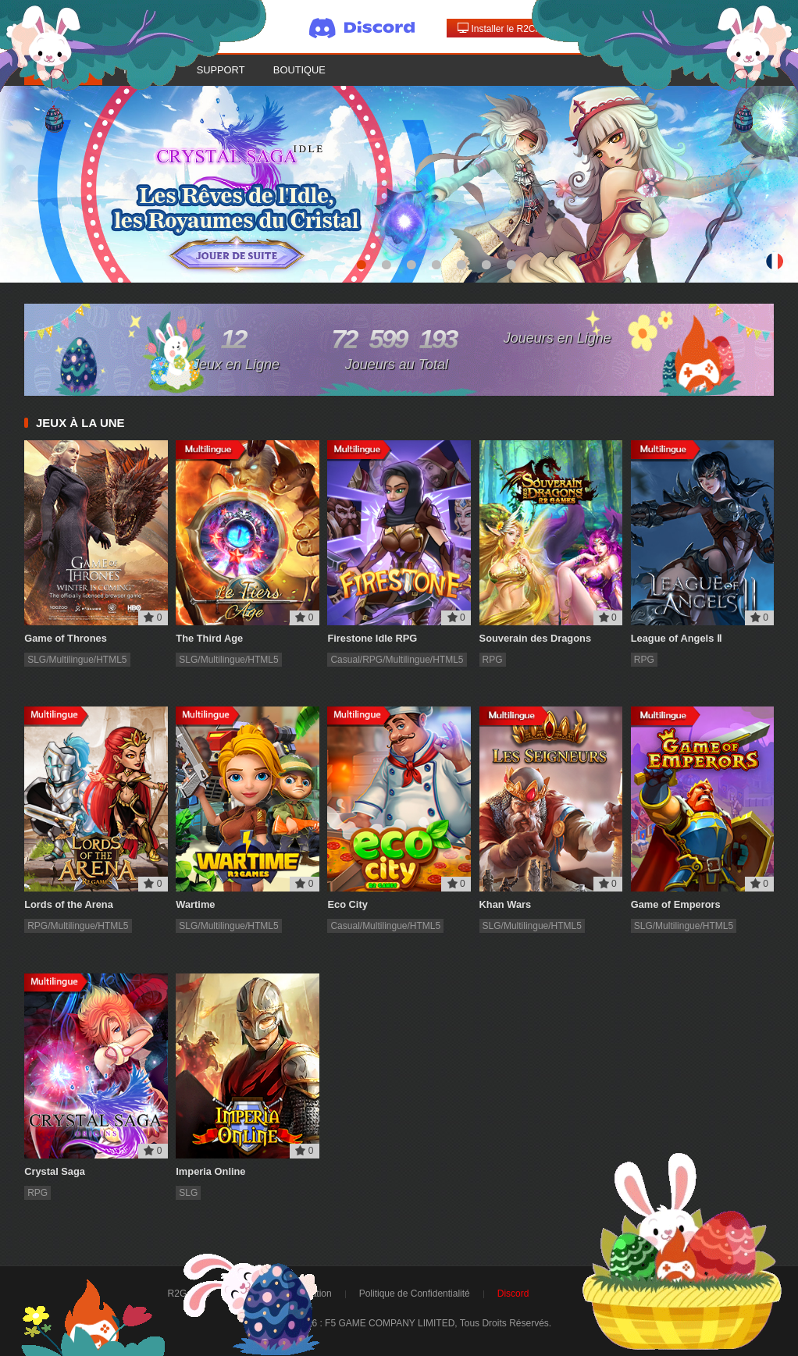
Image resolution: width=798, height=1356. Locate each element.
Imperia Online (210, 1171)
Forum (141, 70)
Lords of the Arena (68, 904)
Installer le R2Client (505, 28)
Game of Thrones (65, 638)
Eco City (347, 904)
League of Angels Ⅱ (676, 638)
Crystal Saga (54, 1171)
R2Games (189, 1293)
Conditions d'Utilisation (284, 1293)
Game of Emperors (676, 904)
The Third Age (209, 638)
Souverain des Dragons (535, 638)
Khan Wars (505, 904)
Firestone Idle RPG (372, 638)
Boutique (299, 70)
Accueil (63, 70)
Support (221, 70)
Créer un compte (707, 28)
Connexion (614, 28)
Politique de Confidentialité (414, 1293)
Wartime (195, 904)
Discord (513, 1293)
